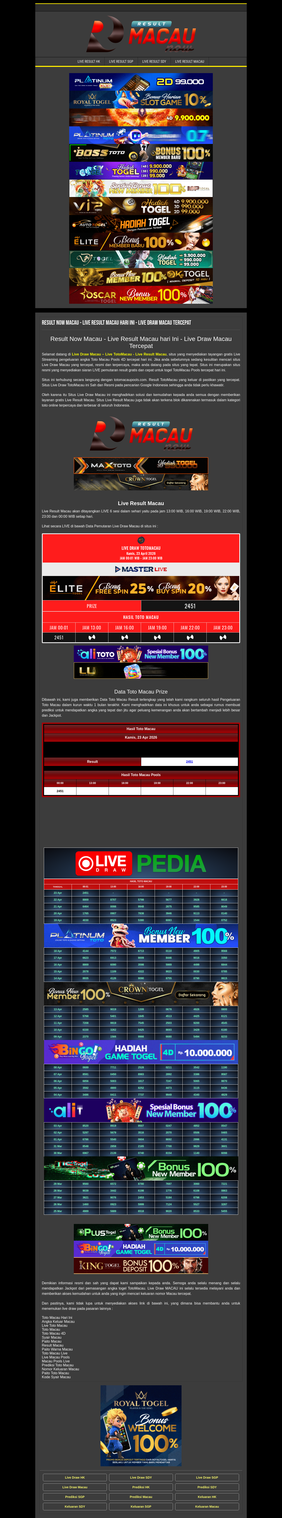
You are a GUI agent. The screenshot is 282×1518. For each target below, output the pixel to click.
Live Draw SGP (207, 1477)
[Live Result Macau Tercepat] (141, 82)
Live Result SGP (121, 61)
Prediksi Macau (141, 1497)
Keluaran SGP (141, 1506)
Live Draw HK (75, 1477)
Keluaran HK (207, 1497)
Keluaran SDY (75, 1506)
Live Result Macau (189, 61)
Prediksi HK (141, 1487)
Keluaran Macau (207, 1506)
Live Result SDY (154, 61)
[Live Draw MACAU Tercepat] (141, 1425)
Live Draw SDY (141, 1477)
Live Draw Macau (74, 1487)
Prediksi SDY (207, 1487)
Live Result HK (89, 61)
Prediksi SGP (75, 1497)
